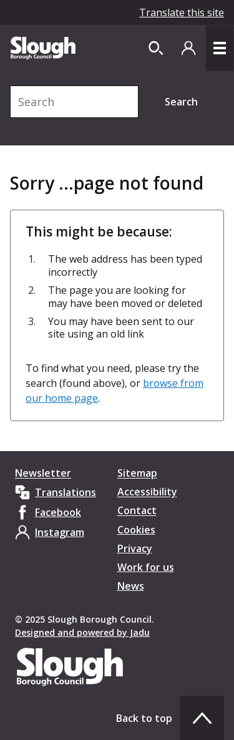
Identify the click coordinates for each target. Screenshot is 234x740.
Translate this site (181, 12)
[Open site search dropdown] (156, 48)
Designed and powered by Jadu (82, 632)
